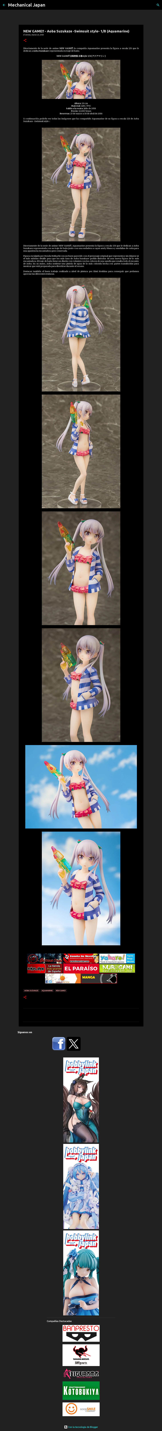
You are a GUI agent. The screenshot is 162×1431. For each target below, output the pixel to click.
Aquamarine (47, 991)
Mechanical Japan (26, 4)
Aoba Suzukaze (31, 991)
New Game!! (61, 991)
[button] (25, 40)
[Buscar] (158, 5)
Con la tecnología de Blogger (81, 1427)
